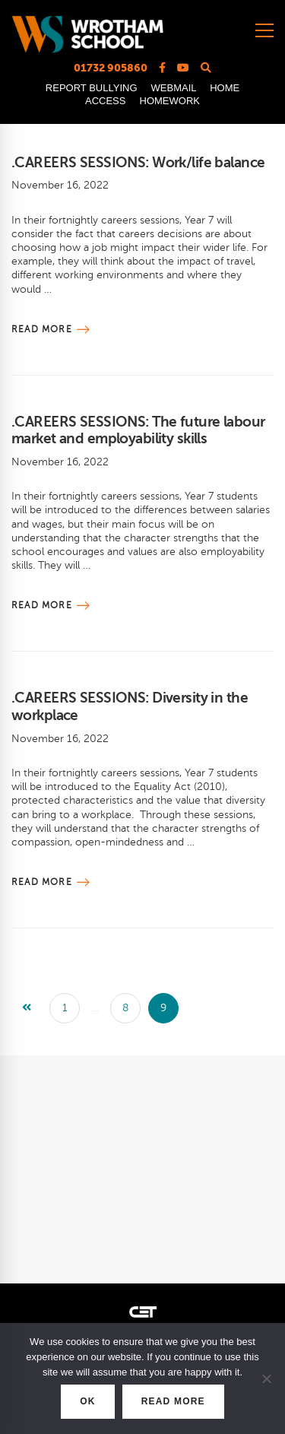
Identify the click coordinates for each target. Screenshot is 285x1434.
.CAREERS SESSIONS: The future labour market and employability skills (137, 430)
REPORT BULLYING (92, 88)
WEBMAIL (173, 88)
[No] (266, 1378)
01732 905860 (110, 68)
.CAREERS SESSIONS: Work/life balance (137, 162)
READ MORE (173, 1401)
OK (87, 1401)
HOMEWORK (170, 100)
